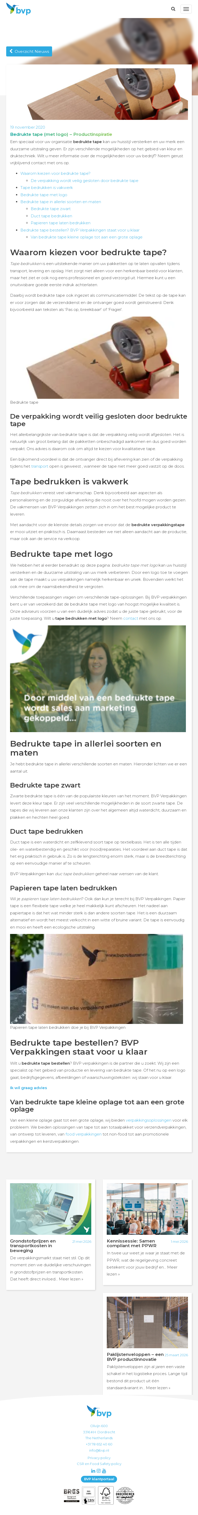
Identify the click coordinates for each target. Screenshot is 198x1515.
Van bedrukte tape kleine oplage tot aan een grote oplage (87, 237)
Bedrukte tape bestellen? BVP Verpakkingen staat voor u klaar (79, 230)
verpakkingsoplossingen (148, 1120)
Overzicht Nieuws (29, 51)
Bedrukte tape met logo (43, 194)
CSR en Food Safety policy (99, 1464)
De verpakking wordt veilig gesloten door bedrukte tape (84, 180)
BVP (17, 9)
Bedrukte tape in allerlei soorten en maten (60, 201)
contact (130, 618)
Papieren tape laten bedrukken (60, 222)
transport (39, 466)
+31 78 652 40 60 (99, 1444)
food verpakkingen (83, 1134)
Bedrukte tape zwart (51, 208)
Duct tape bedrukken (51, 215)
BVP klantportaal (99, 1479)
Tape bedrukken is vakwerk (46, 187)
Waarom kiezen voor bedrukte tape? (55, 173)
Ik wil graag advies (28, 1087)
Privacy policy (99, 1458)
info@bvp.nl (99, 1450)
